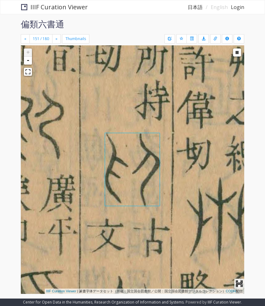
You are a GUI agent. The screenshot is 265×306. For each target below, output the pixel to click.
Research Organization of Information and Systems (139, 302)
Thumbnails (75, 38)
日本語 (195, 7)
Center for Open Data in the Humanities (57, 302)
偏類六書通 (42, 24)
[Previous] (25, 38)
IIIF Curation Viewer (54, 7)
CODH (231, 291)
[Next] (56, 38)
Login (237, 7)
